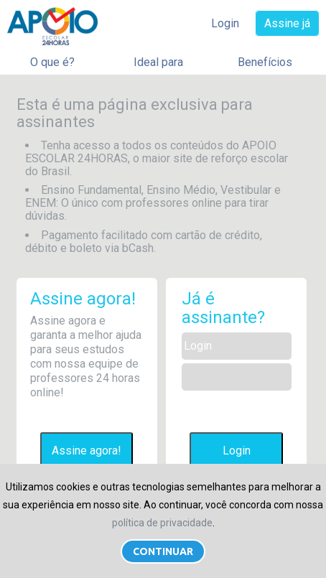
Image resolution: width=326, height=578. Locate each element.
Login (225, 23)
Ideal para (158, 62)
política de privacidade (162, 522)
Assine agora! (86, 450)
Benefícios (265, 62)
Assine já (287, 23)
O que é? (52, 62)
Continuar (163, 551)
